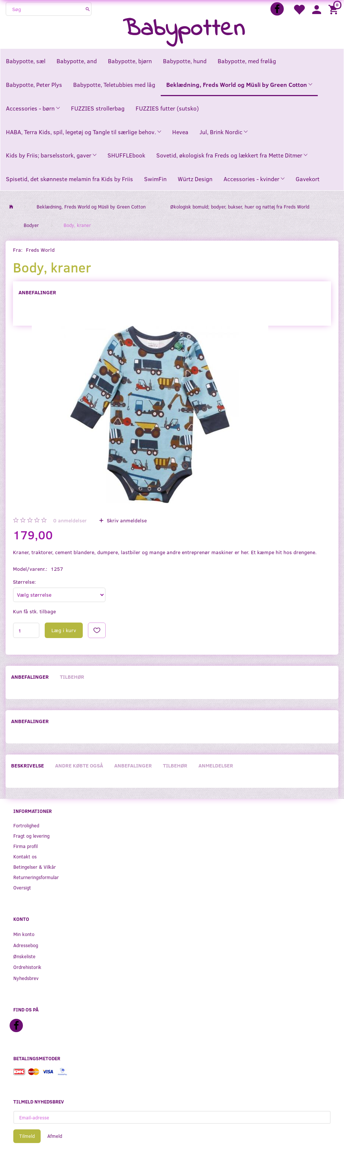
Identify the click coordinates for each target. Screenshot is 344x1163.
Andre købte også (79, 765)
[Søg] (88, 9)
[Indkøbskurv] (334, 9)
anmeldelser (70, 520)
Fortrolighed (26, 825)
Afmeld (54, 1136)
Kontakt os (25, 856)
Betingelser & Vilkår (34, 867)
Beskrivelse (27, 765)
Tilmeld (27, 1136)
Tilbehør (72, 676)
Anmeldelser (215, 765)
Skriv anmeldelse (126, 520)
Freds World (40, 249)
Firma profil (25, 846)
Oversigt (22, 887)
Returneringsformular (36, 877)
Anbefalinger (37, 292)
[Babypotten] (184, 29)
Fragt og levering (31, 836)
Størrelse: (24, 581)
